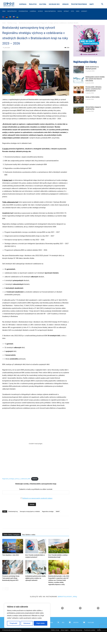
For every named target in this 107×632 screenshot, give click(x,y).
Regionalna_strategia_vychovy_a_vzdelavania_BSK (16, 479)
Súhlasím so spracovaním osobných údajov (37, 498)
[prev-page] (3, 588)
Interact (66, 11)
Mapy (92, 4)
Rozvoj (60, 11)
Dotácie (40, 11)
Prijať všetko (40, 623)
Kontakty (84, 11)
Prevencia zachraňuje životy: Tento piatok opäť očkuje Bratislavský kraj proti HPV (11, 578)
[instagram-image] (62, 608)
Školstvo (33, 4)
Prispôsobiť (13, 623)
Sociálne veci (54, 4)
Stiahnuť (34, 479)
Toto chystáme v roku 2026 (10, 555)
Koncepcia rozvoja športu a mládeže (30, 511)
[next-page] (7, 588)
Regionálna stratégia (48, 511)
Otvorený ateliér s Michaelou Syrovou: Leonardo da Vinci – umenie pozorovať (93, 88)
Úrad (3, 11)
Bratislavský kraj (13, 511)
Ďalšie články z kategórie (12, 534)
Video (77, 11)
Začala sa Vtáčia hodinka (92, 97)
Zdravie (65, 4)
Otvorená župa (23, 11)
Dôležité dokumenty (76, 630)
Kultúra (42, 4)
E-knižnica (33, 11)
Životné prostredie (79, 4)
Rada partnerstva (50, 11)
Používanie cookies (89, 630)
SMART (58, 511)
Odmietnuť (26, 623)
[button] (102, 4)
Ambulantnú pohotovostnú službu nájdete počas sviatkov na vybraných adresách (35, 578)
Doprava (22, 4)
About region (64, 630)
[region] (27, 615)
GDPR (99, 630)
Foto (72, 11)
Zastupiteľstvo (12, 11)
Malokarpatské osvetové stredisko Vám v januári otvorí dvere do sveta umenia (95, 78)
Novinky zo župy (12, 23)
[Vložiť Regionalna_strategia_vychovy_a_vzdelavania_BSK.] (35, 443)
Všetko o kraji (55, 630)
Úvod (3, 23)
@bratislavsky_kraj (67, 596)
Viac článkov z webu (28, 534)
